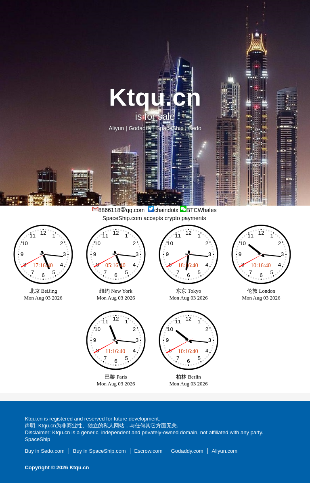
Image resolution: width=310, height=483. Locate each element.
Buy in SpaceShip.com (99, 451)
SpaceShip (170, 128)
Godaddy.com (187, 451)
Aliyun (116, 128)
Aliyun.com (225, 451)
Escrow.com (148, 451)
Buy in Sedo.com (44, 451)
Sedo (194, 128)
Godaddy (140, 128)
